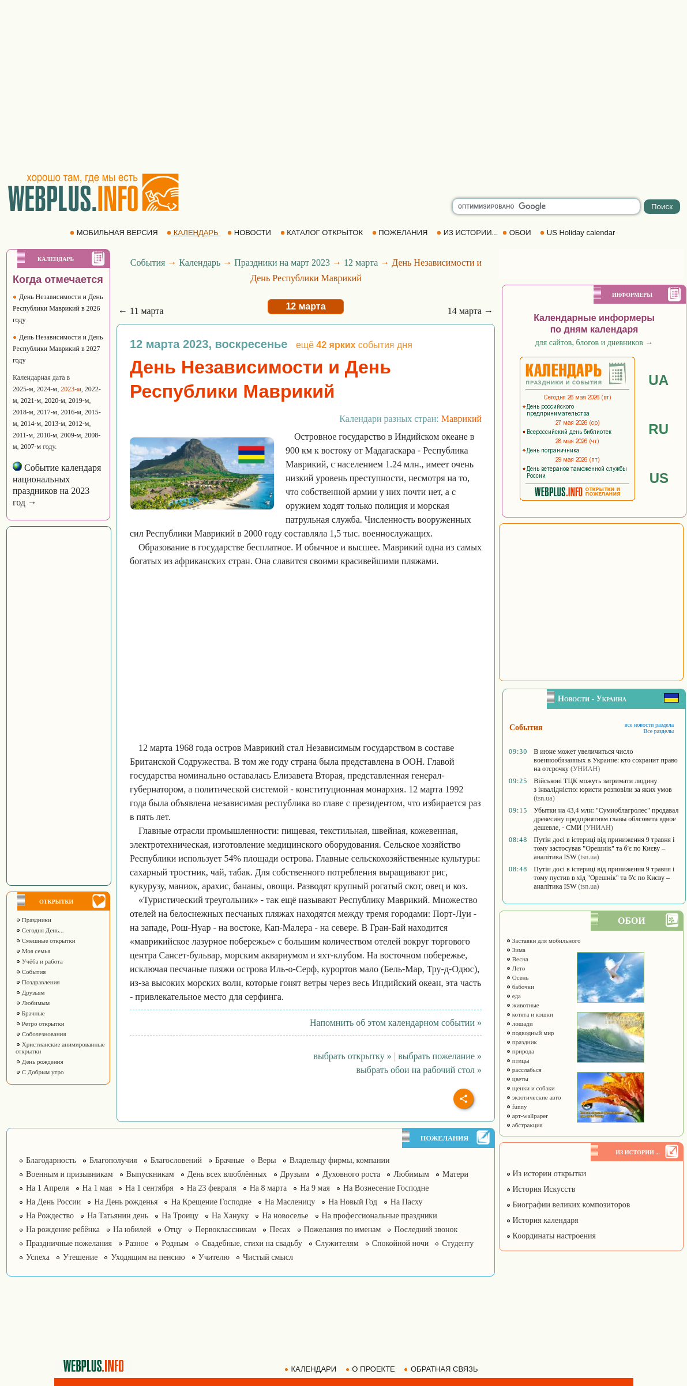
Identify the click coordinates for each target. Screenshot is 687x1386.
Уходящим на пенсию (148, 1257)
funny (516, 1106)
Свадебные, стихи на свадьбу (252, 1243)
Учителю (214, 1257)
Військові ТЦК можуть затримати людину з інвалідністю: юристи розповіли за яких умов (602, 785)
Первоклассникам (225, 1229)
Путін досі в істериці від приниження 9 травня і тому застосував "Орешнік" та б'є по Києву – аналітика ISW (604, 848)
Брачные (30, 1013)
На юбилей (132, 1229)
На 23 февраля (211, 1188)
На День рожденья (125, 1202)
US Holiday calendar (578, 232)
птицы (518, 1060)
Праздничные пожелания (69, 1243)
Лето (515, 968)
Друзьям (30, 992)
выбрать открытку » (352, 1056)
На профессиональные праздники (379, 1215)
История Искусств (540, 1189)
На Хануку (230, 1215)
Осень (517, 977)
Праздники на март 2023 (282, 262)
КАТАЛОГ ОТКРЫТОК (322, 232)
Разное (136, 1243)
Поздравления (38, 982)
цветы (517, 1078)
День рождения (39, 1061)
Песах (279, 1229)
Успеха (38, 1257)
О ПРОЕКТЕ (371, 1369)
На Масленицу (290, 1202)
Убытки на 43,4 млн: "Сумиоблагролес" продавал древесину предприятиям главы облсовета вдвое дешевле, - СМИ (606, 819)
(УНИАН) (585, 769)
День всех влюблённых (227, 1174)
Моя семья (33, 950)
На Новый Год (352, 1202)
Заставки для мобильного (543, 940)
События (31, 971)
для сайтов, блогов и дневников (594, 342)
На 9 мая (315, 1188)
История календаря (542, 1220)
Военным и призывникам (69, 1174)
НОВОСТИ (250, 232)
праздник (521, 1041)
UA (658, 380)
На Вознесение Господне (386, 1188)
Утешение (80, 1257)
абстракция (524, 1124)
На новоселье (285, 1215)
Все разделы (658, 731)
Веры (267, 1160)
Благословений (176, 1160)
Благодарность (51, 1160)
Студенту (458, 1243)
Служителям (337, 1243)
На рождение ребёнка (63, 1229)
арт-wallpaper (527, 1115)
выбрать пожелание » (440, 1056)
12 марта (361, 262)
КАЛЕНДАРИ (311, 1369)
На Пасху (407, 1202)
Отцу (173, 1229)
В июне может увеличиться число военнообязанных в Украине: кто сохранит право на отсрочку (606, 760)
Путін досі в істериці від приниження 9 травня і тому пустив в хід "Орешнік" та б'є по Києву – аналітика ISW (604, 877)
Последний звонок (425, 1229)
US (659, 478)
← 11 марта (141, 311)
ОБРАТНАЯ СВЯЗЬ (442, 1369)
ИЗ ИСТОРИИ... (468, 232)
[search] (546, 206)
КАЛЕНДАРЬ (193, 232)
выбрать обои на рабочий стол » (419, 1070)
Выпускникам (150, 1174)
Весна (517, 959)
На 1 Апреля (47, 1188)
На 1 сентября (149, 1188)
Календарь (199, 262)
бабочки (520, 986)
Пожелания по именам (342, 1229)
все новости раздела (649, 725)
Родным (175, 1243)
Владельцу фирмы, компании (340, 1160)
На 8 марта (268, 1188)
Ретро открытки (40, 1023)
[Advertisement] (344, 86)
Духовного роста (351, 1174)
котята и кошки (529, 1014)
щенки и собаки (530, 1088)
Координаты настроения (551, 1236)
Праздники (33, 919)
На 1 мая (97, 1188)
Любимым (33, 1002)
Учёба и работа (39, 961)
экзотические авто (533, 1097)
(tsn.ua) (544, 798)
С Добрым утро (39, 1071)
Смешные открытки (46, 940)
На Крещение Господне (211, 1202)
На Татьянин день (117, 1215)
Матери (455, 1174)
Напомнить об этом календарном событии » (396, 1023)
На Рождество (50, 1215)
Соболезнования (41, 1033)
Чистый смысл (268, 1257)
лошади (519, 1023)
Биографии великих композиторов (568, 1204)
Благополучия (113, 1160)
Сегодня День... (40, 930)
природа (520, 1051)
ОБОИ (517, 232)
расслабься (524, 1069)
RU (658, 429)
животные (522, 1005)
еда (513, 995)
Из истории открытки (546, 1173)
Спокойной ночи (400, 1243)
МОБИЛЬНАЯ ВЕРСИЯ (115, 232)
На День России (53, 1202)
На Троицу (180, 1215)
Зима (515, 949)
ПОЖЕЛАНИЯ (401, 232)
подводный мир (530, 1032)
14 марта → (470, 311)
